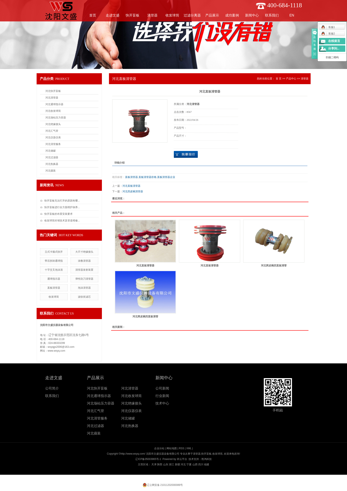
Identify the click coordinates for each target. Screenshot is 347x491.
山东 (165, 464)
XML (188, 448)
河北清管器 (51, 97)
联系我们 (272, 15)
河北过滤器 (51, 157)
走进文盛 (112, 15)
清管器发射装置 (84, 269)
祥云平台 (182, 459)
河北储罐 (50, 150)
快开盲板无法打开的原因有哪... (62, 200)
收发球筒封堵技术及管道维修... (62, 220)
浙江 (171, 464)
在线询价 (186, 154)
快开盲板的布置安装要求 (58, 213)
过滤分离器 (192, 15)
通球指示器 (53, 278)
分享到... (334, 48)
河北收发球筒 (53, 110)
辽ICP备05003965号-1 (148, 459)
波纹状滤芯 (84, 296)
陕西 (159, 464)
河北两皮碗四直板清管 (274, 265)
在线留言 (334, 41)
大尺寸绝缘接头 (84, 251)
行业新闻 (162, 396)
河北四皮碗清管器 (132, 191)
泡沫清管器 (84, 287)
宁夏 (189, 464)
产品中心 (291, 78)
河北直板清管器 (131, 185)
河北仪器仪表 (53, 137)
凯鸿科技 (206, 459)
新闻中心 (252, 15)
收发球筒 (172, 15)
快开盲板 (132, 15)
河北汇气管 (51, 130)
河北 (183, 464)
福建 (206, 464)
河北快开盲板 (53, 91)
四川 (200, 464)
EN (291, 15)
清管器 (152, 15)
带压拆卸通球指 (54, 260)
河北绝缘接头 (53, 124)
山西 (195, 464)
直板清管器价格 (147, 177)
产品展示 (212, 15)
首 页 (278, 78)
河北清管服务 (53, 144)
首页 (92, 15)
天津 (153, 464)
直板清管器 (53, 287)
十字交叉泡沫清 (54, 269)
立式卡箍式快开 (54, 251)
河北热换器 (51, 164)
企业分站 (159, 448)
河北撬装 (50, 170)
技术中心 (162, 403)
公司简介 (52, 388)
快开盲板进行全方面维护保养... (62, 207)
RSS (181, 448)
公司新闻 (162, 388)
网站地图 (172, 448)
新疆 (177, 464)
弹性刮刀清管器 (84, 278)
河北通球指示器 (54, 104)
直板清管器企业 (166, 177)
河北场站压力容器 (55, 117)
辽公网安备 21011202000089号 (165, 485)
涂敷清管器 (84, 260)
